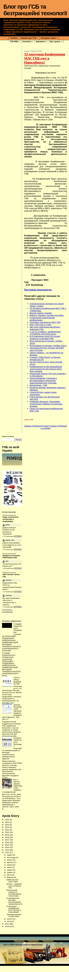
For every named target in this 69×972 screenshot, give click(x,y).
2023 (7, 831)
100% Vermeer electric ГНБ (11, 579)
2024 (7, 828)
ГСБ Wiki (15, 41)
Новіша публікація (32, 426)
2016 (7, 849)
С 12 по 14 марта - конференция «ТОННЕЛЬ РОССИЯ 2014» (45, 332)
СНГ (31, 420)
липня (9, 873)
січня (9, 927)
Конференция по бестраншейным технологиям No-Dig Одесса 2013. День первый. (46, 368)
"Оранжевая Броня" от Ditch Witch (14, 922)
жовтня (10, 866)
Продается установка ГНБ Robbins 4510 (11, 559)
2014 (7, 853)
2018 (7, 843)
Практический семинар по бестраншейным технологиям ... (13, 899)
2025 (7, 826)
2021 (7, 836)
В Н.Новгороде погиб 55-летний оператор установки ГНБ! (45, 337)
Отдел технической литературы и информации (10, 519)
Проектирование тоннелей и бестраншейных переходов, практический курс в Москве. (43, 380)
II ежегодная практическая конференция (42, 318)
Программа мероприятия (38, 290)
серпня (10, 871)
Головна (14, 38)
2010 (7, 933)
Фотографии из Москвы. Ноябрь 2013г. (48, 345)
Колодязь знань (49, 38)
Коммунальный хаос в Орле (12, 887)
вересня (10, 869)
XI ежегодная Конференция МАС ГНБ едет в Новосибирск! (13, 915)
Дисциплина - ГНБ (38, 385)
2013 (7, 856)
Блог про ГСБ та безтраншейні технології (35, 9)
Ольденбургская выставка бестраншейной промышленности (14, 907)
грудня (10, 861)
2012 (7, 859)
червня (10, 876)
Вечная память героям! (41, 313)
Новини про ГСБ (29, 38)
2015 (7, 851)
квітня (9, 881)
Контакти (28, 41)
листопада (11, 864)
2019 (7, 841)
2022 (7, 833)
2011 (7, 930)
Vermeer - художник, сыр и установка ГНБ (14, 892)
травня (10, 879)
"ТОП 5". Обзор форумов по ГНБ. (17, 687)
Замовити (41, 41)
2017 (7, 846)
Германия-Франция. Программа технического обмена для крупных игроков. (46, 403)
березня (10, 884)
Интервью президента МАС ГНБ (45, 322)
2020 (7, 838)
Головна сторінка (45, 427)
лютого (10, 925)
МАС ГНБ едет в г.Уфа (40, 324)
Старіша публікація (58, 426)
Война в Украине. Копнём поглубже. (47, 315)
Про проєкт (55, 41)
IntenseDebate (7, 618)
